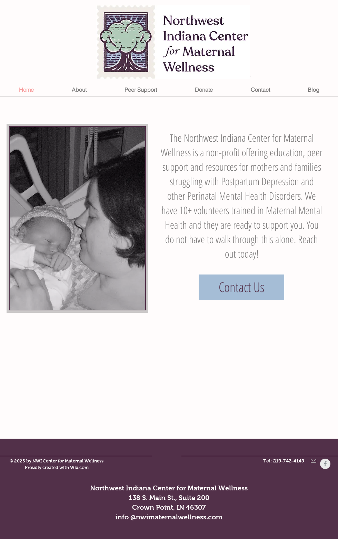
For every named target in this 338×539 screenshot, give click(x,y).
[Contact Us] (241, 287)
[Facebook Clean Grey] (325, 464)
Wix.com (79, 467)
